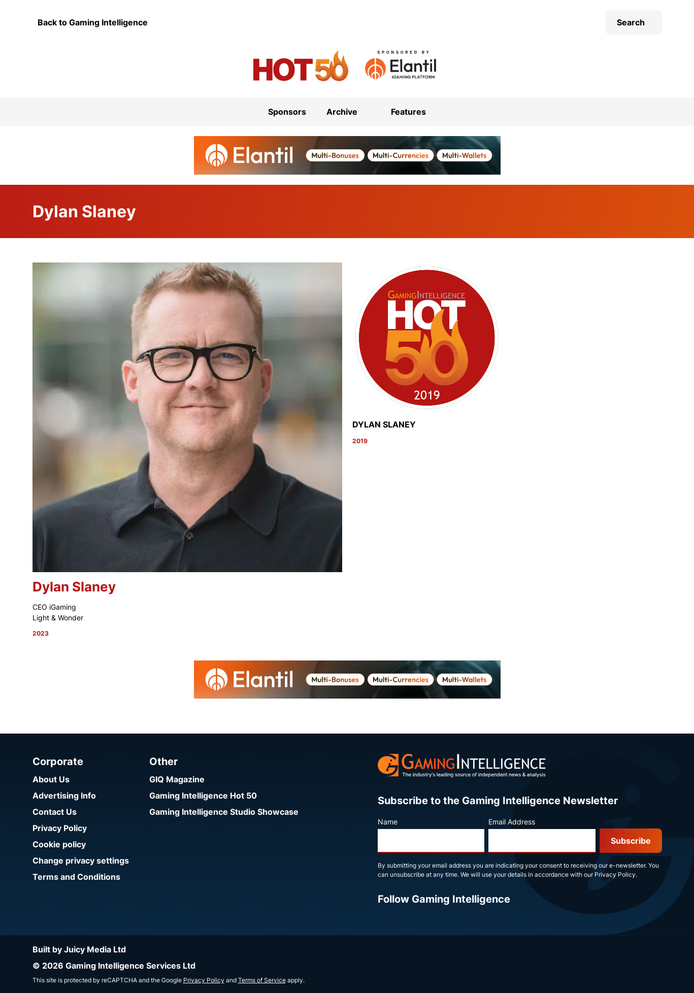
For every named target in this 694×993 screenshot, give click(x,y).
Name (388, 821)
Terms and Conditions (76, 877)
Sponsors (287, 112)
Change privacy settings (80, 860)
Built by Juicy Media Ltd (79, 949)
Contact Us (54, 812)
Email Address (511, 821)
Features (408, 112)
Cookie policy (59, 844)
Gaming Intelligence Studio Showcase (224, 812)
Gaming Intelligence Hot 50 (203, 795)
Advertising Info (64, 795)
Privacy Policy (59, 828)
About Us (51, 779)
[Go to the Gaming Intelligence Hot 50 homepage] (300, 66)
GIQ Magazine (177, 779)
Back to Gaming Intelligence (93, 22)
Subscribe (631, 841)
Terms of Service (262, 980)
